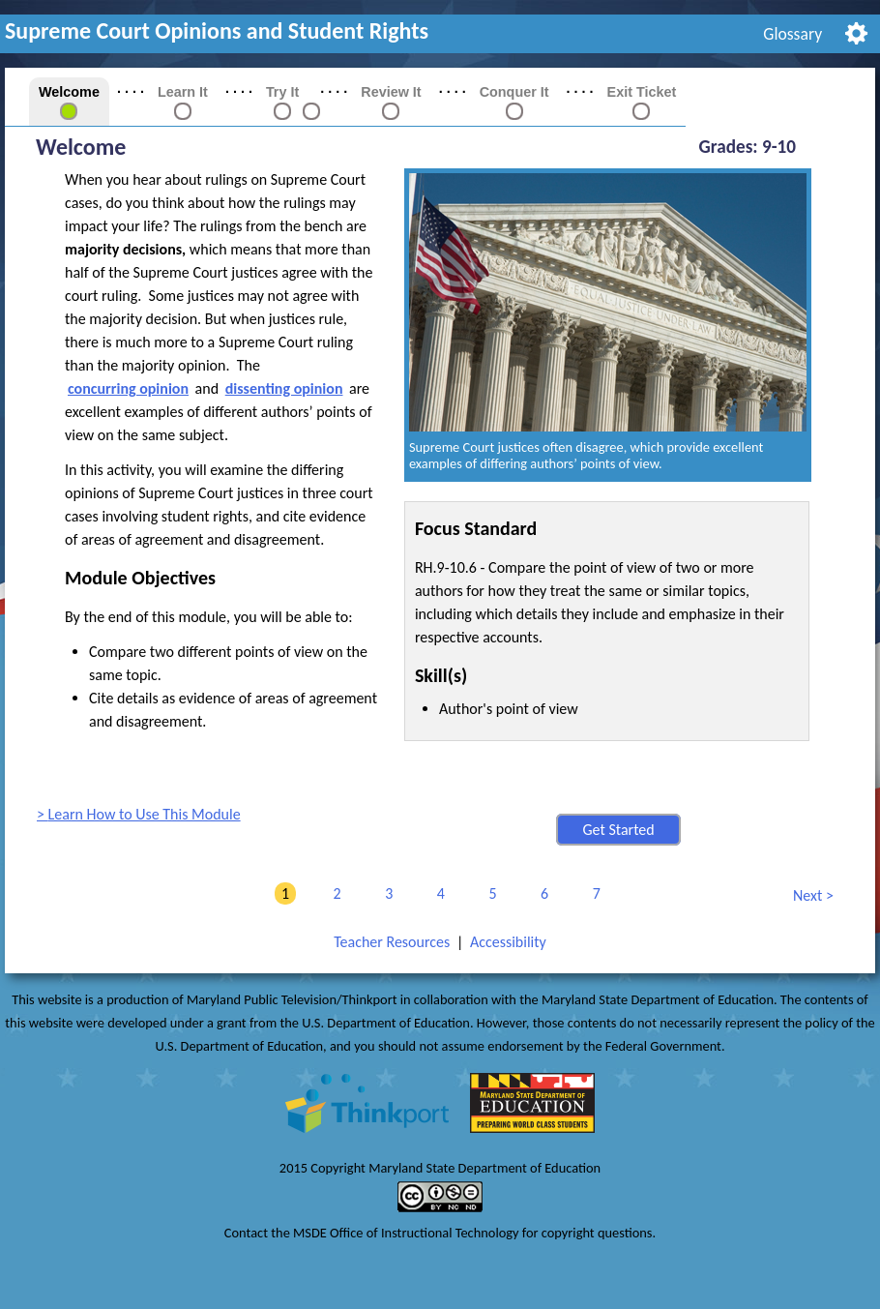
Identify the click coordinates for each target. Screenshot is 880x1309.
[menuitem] (793, 33)
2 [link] (334, 893)
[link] (282, 110)
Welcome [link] (69, 92)
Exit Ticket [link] (642, 92)
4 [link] (437, 893)
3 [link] (385, 893)
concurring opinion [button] (128, 388)
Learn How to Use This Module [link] (144, 814)
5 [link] (489, 893)
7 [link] (593, 893)
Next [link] (808, 896)
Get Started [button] (618, 829)
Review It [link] (391, 92)
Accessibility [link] (508, 942)
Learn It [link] (183, 92)
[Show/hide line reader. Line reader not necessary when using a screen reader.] (856, 31)
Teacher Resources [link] (392, 942)
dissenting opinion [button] (284, 388)
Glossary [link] (792, 34)
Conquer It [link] (514, 92)
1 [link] (282, 893)
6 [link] (541, 893)
